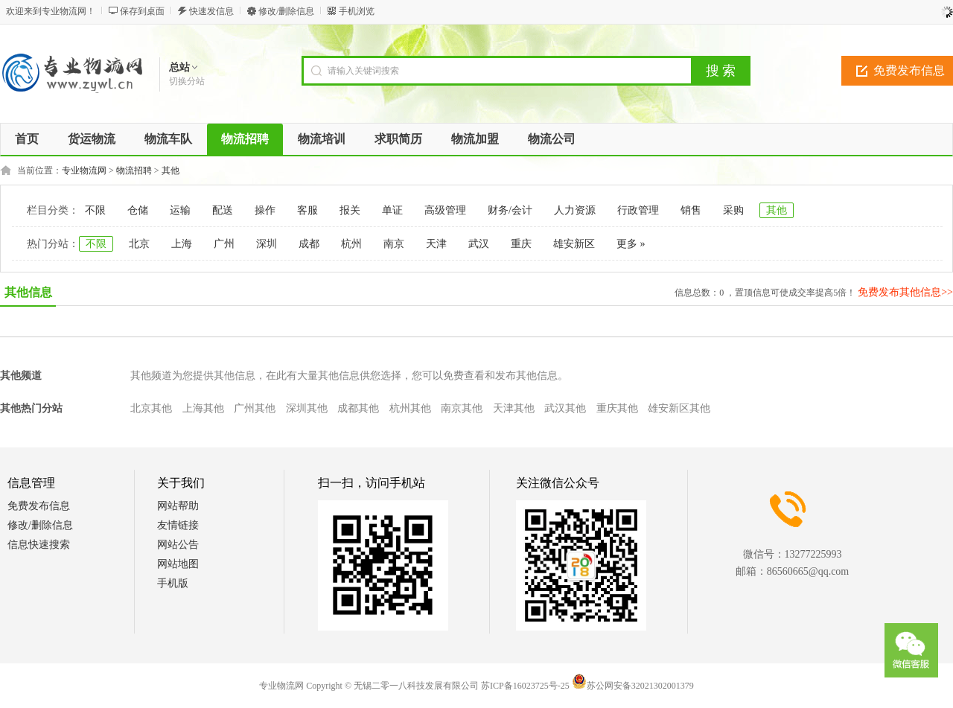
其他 (170, 170)
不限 (95, 210)
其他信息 (28, 292)
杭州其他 (410, 408)
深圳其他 (307, 408)
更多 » (631, 243)
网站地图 (178, 564)
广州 (224, 243)
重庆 (521, 243)
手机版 (172, 583)
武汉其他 (565, 408)
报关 (350, 210)
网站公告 (178, 544)
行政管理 (638, 210)
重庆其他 (617, 408)
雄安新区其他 (679, 408)
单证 (392, 210)
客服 (307, 210)
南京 (393, 243)
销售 (691, 210)
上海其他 (203, 408)
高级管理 (445, 210)
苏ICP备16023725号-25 (525, 685)
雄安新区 (574, 243)
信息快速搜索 (38, 544)
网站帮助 (178, 505)
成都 (309, 243)
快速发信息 (211, 11)
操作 (265, 210)
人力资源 (575, 210)
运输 (180, 210)
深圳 (266, 243)
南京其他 (461, 408)
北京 (139, 243)
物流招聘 (134, 170)
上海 (181, 243)
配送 (222, 210)
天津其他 (514, 408)
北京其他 (151, 408)
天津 (436, 243)
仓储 (137, 210)
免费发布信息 (38, 505)
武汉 (478, 243)
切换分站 (187, 81)
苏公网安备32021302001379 (633, 685)
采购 (733, 210)
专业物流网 (84, 170)
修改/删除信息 (286, 11)
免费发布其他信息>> (905, 292)
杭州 (351, 243)
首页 (27, 139)
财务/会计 (510, 210)
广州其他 (254, 408)
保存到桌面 (142, 11)
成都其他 (358, 408)
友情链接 (178, 525)
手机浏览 (356, 11)
